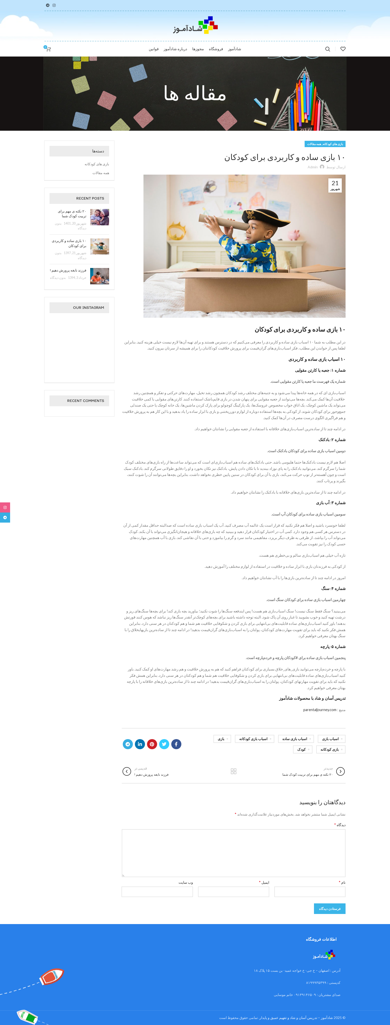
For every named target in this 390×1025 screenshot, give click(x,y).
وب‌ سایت (186, 882)
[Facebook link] (176, 744)
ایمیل (264, 882)
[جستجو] (328, 49)
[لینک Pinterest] (152, 744)
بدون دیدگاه (58, 278)
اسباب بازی (330, 739)
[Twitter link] (164, 744)
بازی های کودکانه (333, 144)
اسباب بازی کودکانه (253, 739)
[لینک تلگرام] (47, 5)
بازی (221, 739)
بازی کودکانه (330, 749)
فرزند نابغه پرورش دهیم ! (68, 270)
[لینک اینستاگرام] (54, 5)
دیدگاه (340, 824)
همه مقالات (314, 144)
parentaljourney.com (319, 709)
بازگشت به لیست (233, 771)
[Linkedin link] (140, 744)
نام (342, 882)
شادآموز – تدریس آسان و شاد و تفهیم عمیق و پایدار (296, 1017)
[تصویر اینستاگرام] (99, 327)
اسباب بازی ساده (294, 739)
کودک (301, 749)
